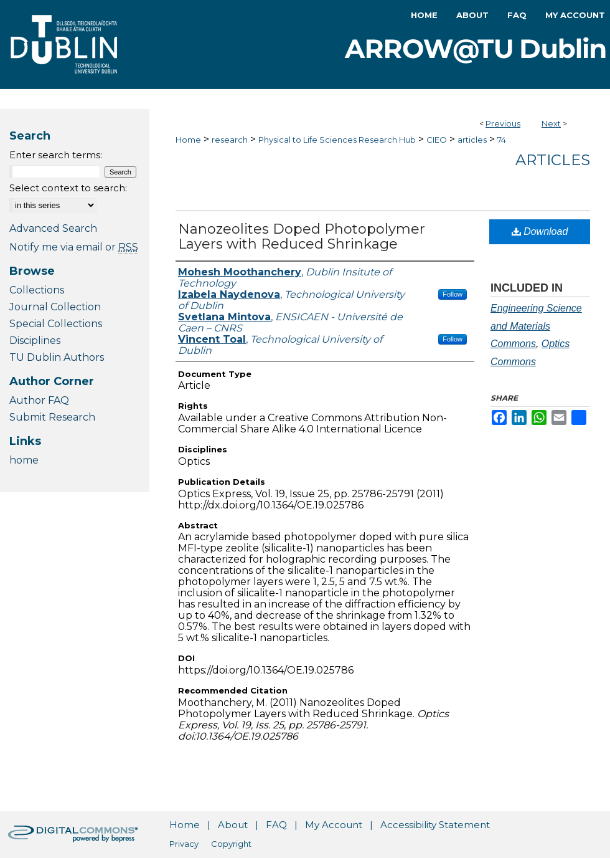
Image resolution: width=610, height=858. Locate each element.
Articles (552, 160)
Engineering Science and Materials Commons (536, 326)
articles (472, 140)
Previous (503, 123)
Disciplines (34, 340)
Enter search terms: (55, 155)
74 (501, 140)
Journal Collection (55, 307)
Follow (452, 294)
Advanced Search (53, 228)
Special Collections (55, 324)
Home (188, 140)
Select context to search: (68, 188)
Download (540, 231)
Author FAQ (39, 400)
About (233, 825)
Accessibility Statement (435, 825)
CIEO (436, 140)
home (24, 460)
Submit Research (52, 417)
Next (551, 123)
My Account (333, 825)
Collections (36, 290)
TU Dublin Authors (56, 357)
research (230, 140)
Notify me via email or (73, 247)
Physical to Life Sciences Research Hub (337, 140)
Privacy (184, 844)
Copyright (231, 844)
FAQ (276, 825)
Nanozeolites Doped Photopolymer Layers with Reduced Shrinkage (301, 236)
